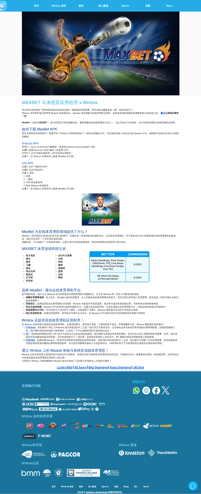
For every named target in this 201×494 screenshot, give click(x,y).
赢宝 (163, 113)
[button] (125, 5)
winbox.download (97, 492)
